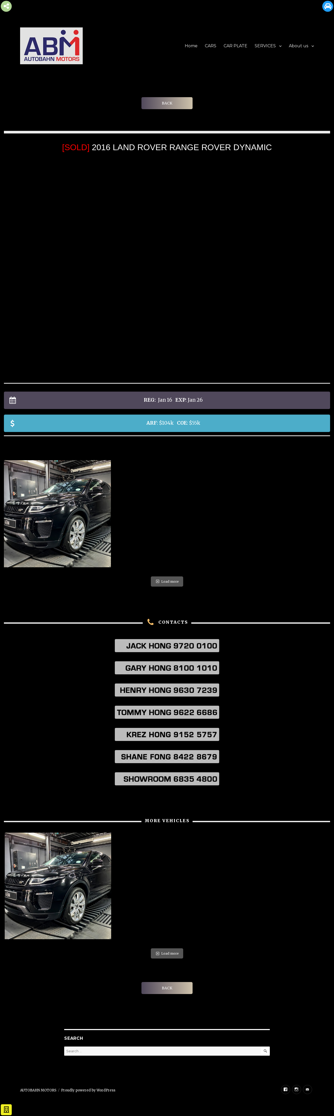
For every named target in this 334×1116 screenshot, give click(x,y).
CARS (210, 45)
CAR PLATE (235, 45)
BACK (167, 103)
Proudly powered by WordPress (88, 1090)
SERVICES (265, 45)
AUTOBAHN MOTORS (38, 1090)
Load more (167, 581)
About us (298, 45)
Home (191, 45)
